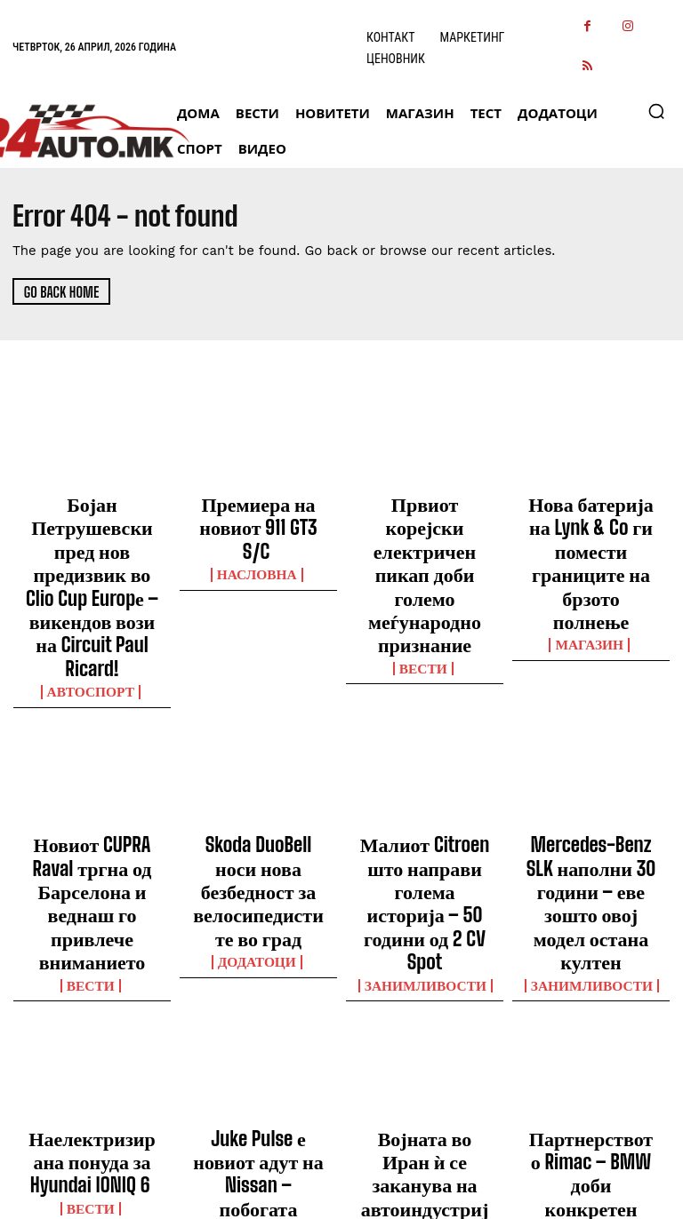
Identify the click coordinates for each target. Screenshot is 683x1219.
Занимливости (424, 799)
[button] (656, 111)
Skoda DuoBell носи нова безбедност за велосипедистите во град (258, 756)
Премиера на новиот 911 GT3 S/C (258, 509)
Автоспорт (92, 584)
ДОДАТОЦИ (257, 799)
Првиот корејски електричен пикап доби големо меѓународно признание (425, 533)
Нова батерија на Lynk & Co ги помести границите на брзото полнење (590, 525)
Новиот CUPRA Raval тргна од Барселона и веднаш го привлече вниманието (92, 756)
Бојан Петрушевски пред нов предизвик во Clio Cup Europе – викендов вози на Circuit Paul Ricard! (92, 533)
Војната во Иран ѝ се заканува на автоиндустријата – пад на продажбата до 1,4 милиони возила (424, 980)
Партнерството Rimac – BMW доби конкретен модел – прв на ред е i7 (591, 972)
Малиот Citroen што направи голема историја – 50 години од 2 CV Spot (424, 756)
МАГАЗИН (591, 568)
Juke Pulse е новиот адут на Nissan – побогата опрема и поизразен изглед (259, 972)
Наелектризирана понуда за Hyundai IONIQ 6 (92, 964)
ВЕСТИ (424, 584)
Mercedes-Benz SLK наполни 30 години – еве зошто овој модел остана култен (591, 756)
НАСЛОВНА (258, 536)
